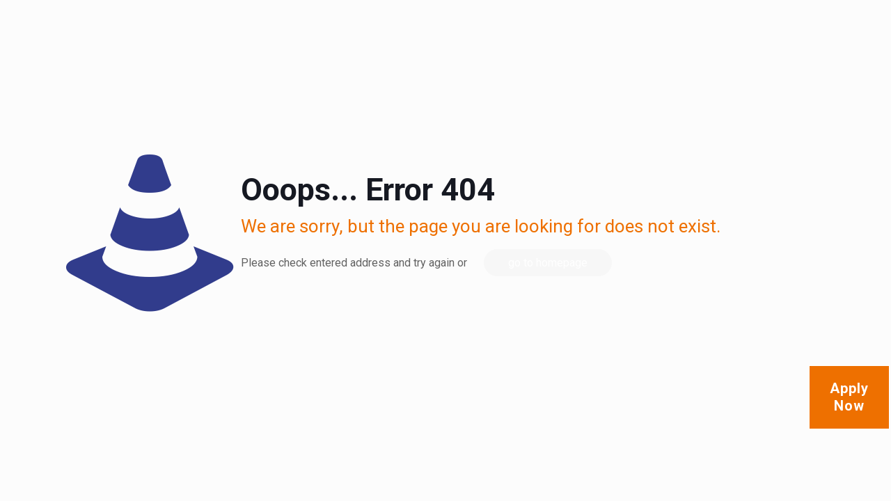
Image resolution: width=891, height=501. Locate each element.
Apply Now (849, 397)
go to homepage (548, 262)
